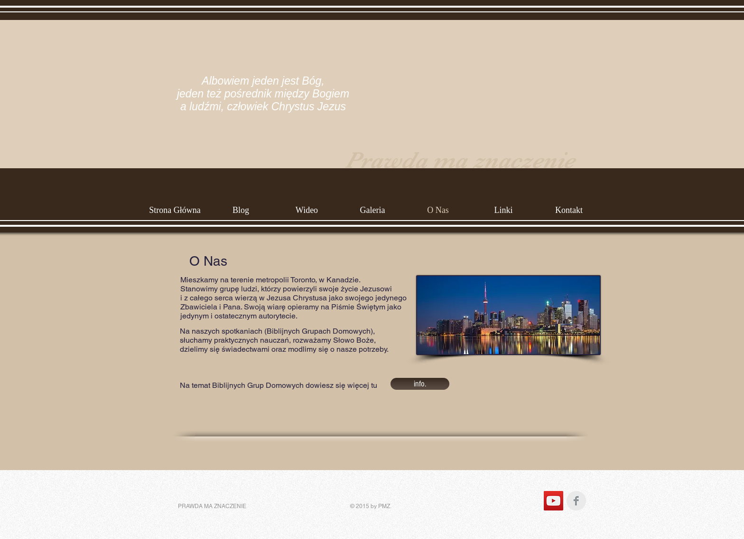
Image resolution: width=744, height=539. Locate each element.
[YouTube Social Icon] (553, 500)
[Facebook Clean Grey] (576, 500)
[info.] (420, 384)
